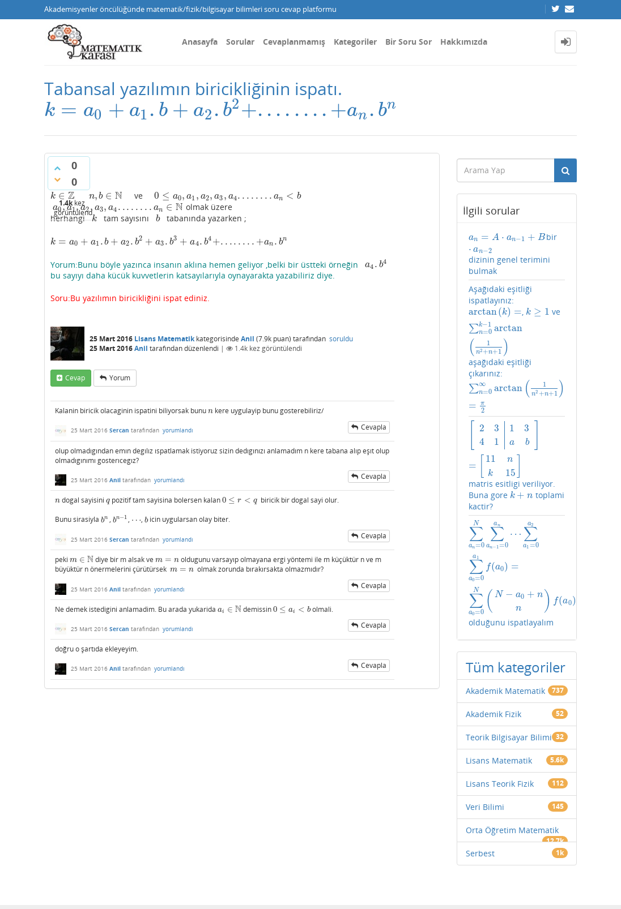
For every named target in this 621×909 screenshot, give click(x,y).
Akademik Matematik (505, 579)
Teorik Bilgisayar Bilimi (509, 625)
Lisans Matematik (164, 350)
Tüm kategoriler (515, 555)
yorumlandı (178, 442)
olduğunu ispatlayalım (517, 494)
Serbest (480, 741)
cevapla (373, 439)
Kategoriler (355, 41)
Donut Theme (73, 882)
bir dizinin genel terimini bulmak (516, 254)
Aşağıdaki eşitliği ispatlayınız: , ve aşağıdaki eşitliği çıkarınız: (517, 336)
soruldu (341, 350)
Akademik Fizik (493, 602)
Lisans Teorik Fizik (500, 672)
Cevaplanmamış (294, 41)
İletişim (56, 856)
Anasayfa (200, 41)
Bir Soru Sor (408, 41)
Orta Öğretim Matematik (512, 718)
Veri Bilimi (485, 695)
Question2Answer (313, 882)
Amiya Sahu (186, 882)
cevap (75, 390)
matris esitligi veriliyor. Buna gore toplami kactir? (517, 434)
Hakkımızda (463, 41)
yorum (119, 390)
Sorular (240, 41)
